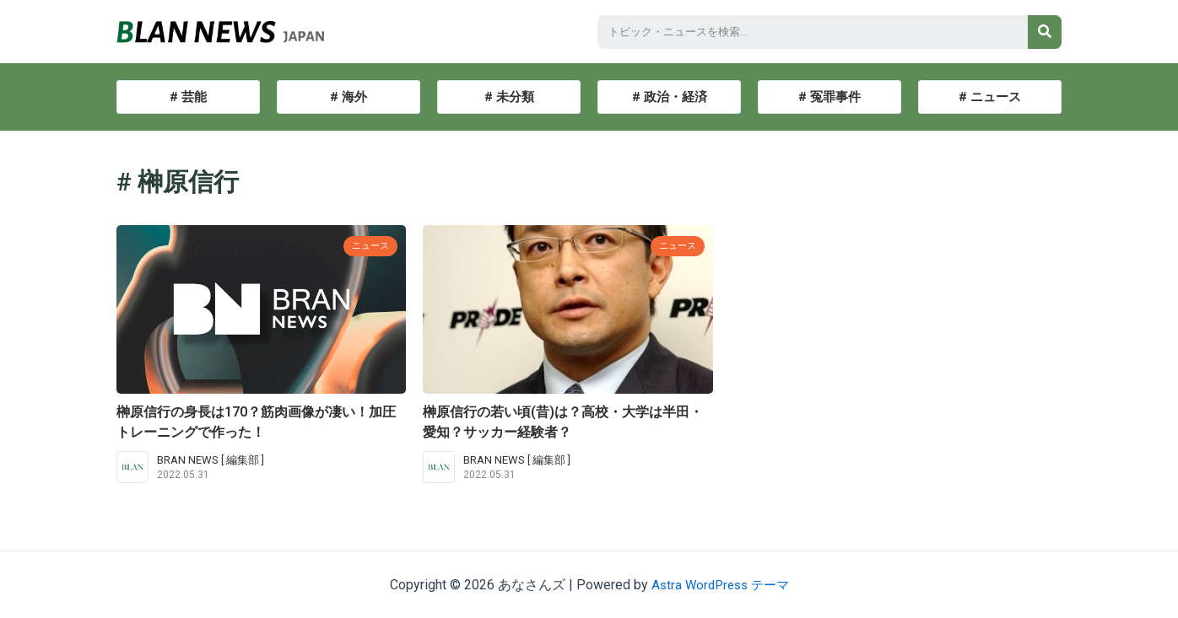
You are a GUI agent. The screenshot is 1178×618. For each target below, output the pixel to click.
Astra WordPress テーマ (720, 585)
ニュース (367, 245)
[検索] (1045, 32)
